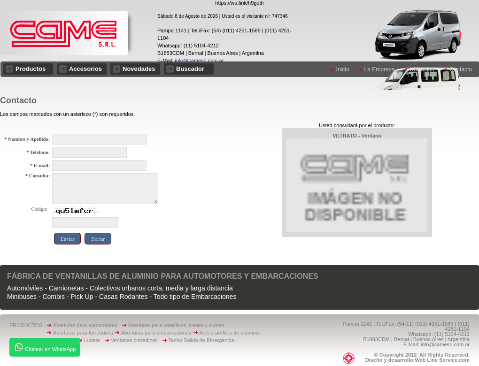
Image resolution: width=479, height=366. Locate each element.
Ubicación (421, 69)
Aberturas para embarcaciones (156, 333)
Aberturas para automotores (85, 325)
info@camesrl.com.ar (198, 60)
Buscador (190, 68)
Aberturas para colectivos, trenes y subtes (176, 325)
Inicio (342, 69)
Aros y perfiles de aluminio (231, 333)
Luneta (94, 340)
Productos (30, 68)
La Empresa (379, 69)
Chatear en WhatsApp (45, 347)
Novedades (139, 68)
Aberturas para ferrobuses (84, 333)
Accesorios (85, 68)
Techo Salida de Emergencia (201, 340)
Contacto (460, 69)
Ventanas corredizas (136, 340)
